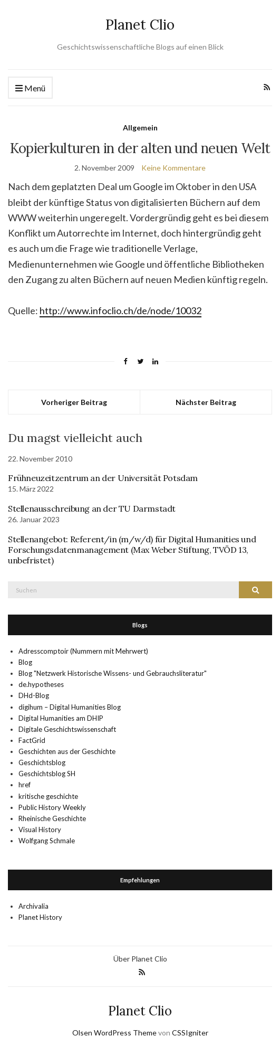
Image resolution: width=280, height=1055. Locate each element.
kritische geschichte (48, 796)
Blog (25, 662)
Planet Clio (140, 24)
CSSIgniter (190, 1032)
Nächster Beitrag (206, 402)
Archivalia (33, 906)
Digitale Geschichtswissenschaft (67, 729)
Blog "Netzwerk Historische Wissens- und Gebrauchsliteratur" (112, 673)
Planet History (40, 917)
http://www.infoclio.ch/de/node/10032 (120, 310)
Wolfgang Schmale (46, 840)
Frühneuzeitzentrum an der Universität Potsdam (103, 478)
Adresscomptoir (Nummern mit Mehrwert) (83, 651)
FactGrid (31, 740)
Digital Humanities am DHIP (60, 718)
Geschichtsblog (41, 762)
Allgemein (140, 127)
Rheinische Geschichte (52, 818)
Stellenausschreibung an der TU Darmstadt (92, 508)
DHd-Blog (33, 695)
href (24, 784)
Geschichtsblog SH (46, 773)
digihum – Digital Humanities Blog (69, 707)
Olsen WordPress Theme (114, 1032)
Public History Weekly (52, 807)
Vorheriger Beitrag (74, 402)
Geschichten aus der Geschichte (66, 751)
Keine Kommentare (173, 167)
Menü (30, 88)
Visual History (39, 829)
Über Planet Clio (140, 958)
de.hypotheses (41, 684)
